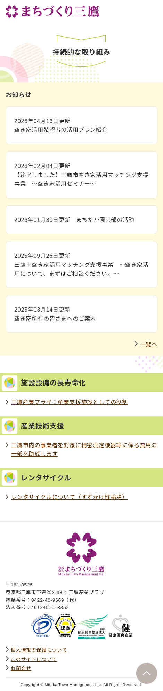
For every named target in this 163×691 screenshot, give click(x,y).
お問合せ (21, 668)
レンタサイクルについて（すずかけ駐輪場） (69, 496)
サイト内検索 (136, 9)
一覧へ (148, 344)
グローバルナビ (151, 9)
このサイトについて (34, 659)
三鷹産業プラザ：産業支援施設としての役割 (69, 401)
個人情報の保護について (39, 649)
